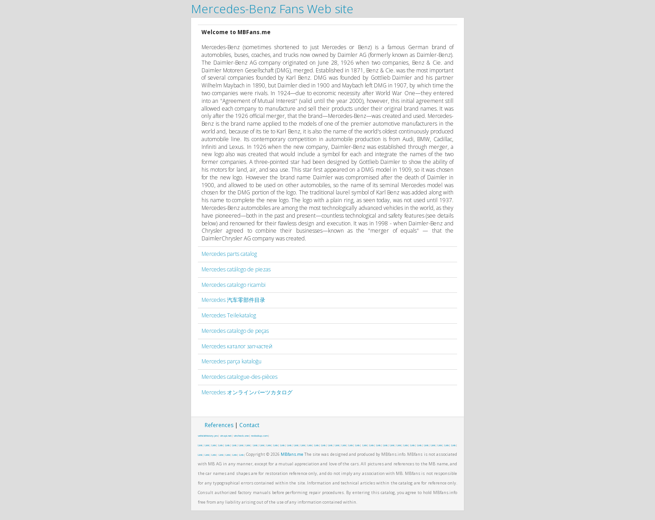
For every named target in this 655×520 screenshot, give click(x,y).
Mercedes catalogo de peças (235, 331)
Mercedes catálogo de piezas (236, 269)
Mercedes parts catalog (229, 254)
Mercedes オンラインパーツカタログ (247, 392)
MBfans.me (292, 454)
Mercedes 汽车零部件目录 (233, 300)
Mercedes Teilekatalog (229, 315)
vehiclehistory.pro (208, 436)
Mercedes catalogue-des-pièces (239, 377)
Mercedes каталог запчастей (237, 346)
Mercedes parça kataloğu (232, 361)
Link (200, 445)
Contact (249, 425)
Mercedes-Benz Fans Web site (272, 8)
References (219, 425)
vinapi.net (226, 436)
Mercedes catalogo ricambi (234, 285)
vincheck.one (241, 436)
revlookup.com (259, 436)
